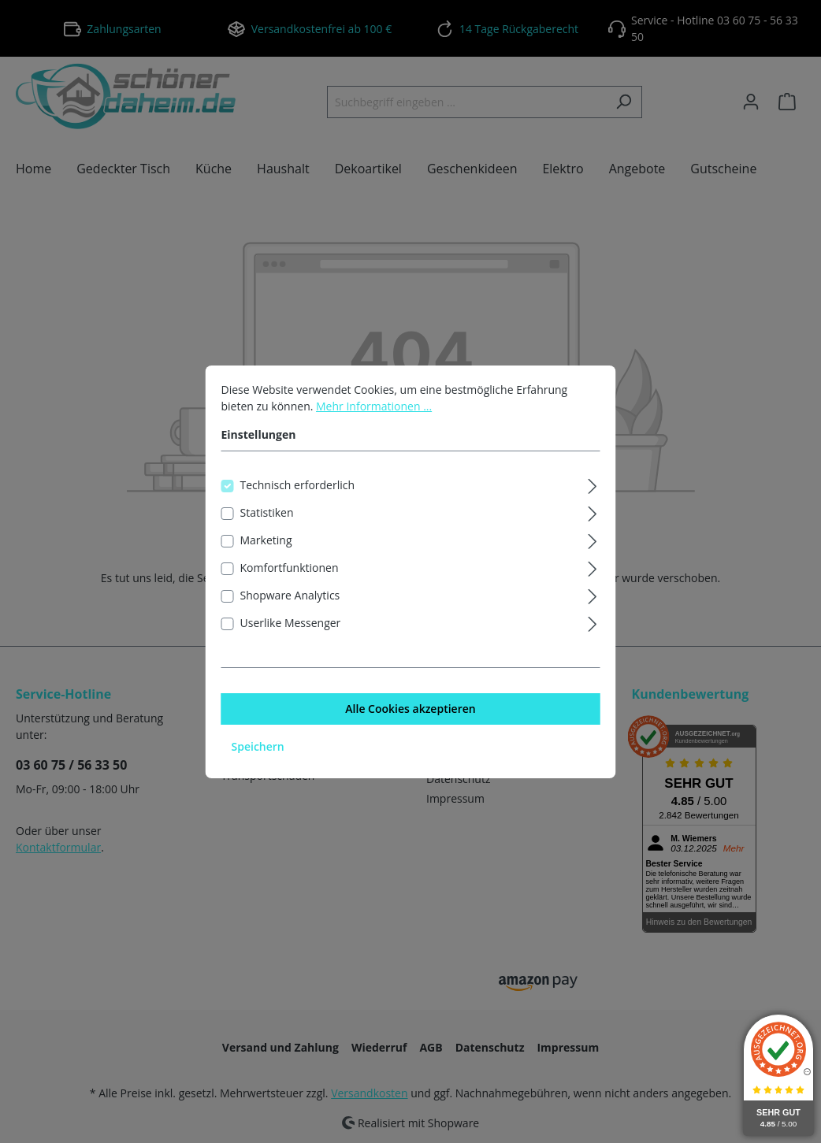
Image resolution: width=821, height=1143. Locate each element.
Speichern (258, 762)
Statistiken (267, 528)
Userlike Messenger (290, 639)
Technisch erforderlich (297, 501)
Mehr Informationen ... (374, 422)
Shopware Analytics (290, 611)
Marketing (266, 556)
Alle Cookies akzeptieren (410, 725)
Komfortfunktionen (289, 584)
